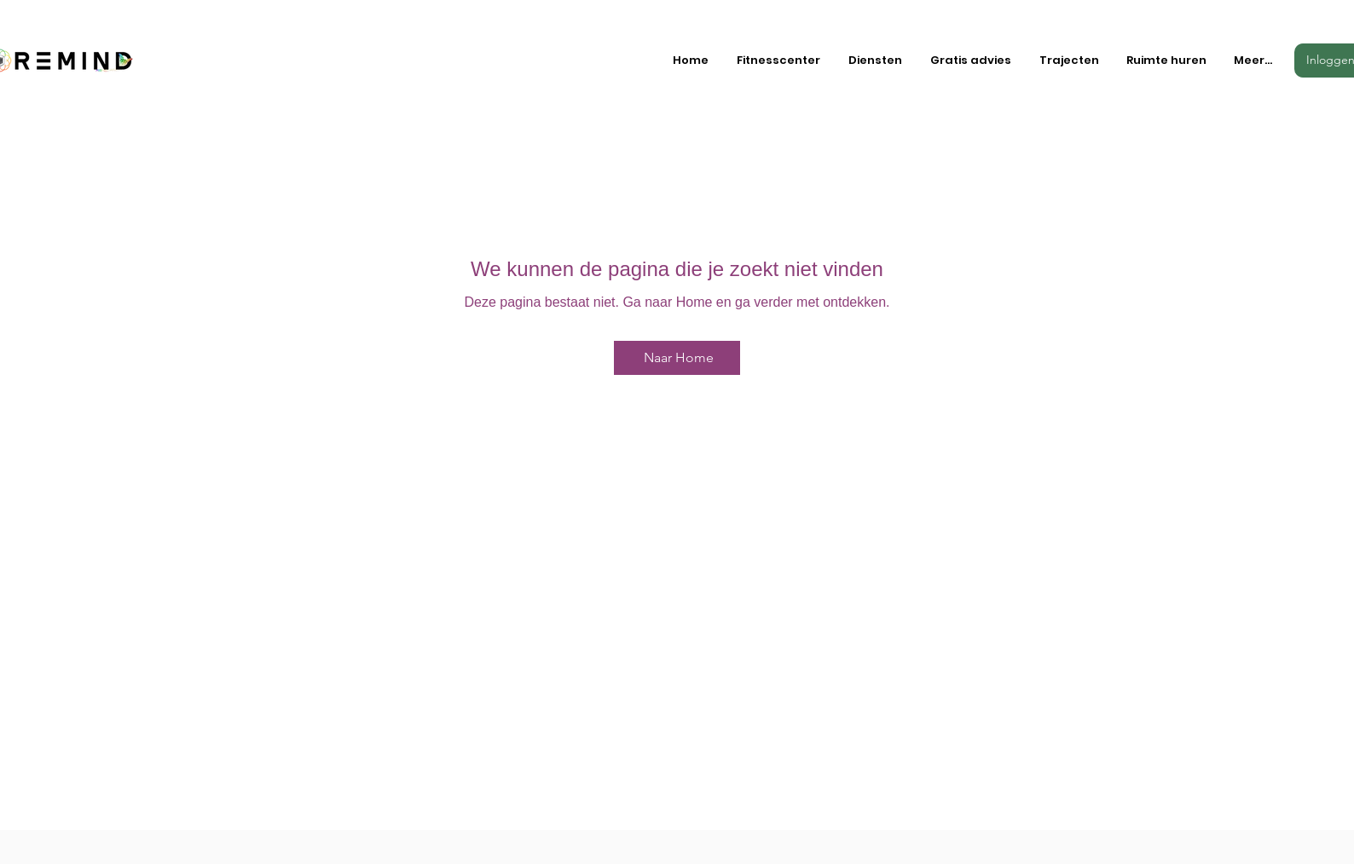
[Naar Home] (677, 358)
